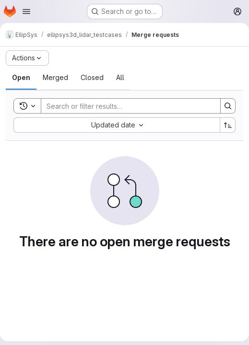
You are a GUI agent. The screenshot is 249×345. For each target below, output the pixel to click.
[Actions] (27, 58)
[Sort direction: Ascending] (228, 125)
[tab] (21, 78)
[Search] (126, 106)
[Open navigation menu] (26, 11)
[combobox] (116, 125)
